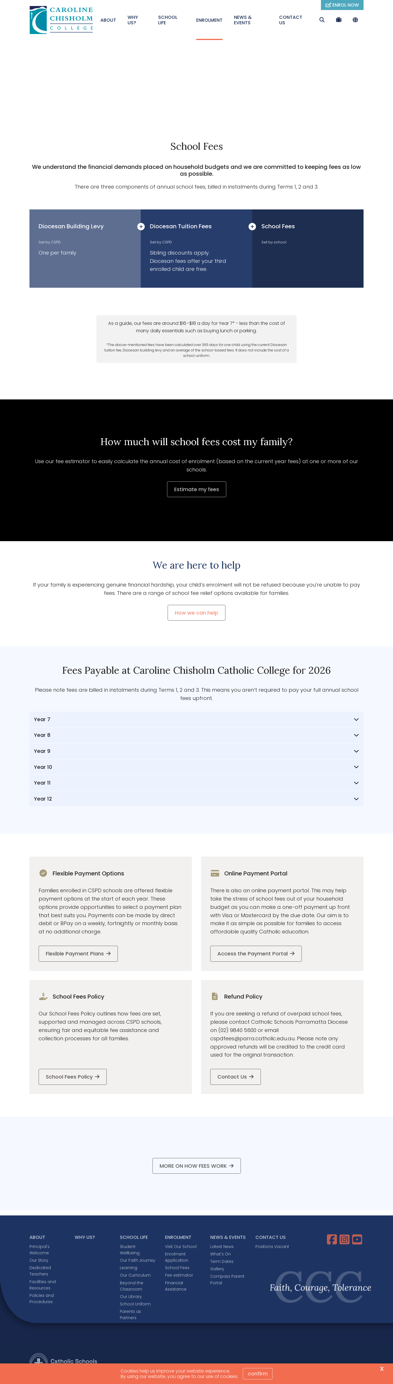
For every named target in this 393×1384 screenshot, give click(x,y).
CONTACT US (290, 20)
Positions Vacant (272, 1247)
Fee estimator (179, 1276)
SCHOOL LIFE (167, 20)
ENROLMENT (209, 20)
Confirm (258, 1373)
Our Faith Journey (137, 1261)
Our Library (131, 1297)
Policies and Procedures (41, 1299)
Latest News (222, 1247)
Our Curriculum (135, 1276)
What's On (220, 1254)
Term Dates (221, 1262)
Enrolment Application (176, 1258)
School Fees (177, 1268)
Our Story (38, 1261)
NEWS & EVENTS (243, 20)
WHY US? (133, 20)
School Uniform (135, 1304)
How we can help (196, 613)
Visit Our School (180, 1247)
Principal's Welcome (39, 1250)
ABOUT (108, 20)
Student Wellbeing (130, 1250)
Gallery (217, 1270)
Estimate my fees (196, 490)
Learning (128, 1268)
